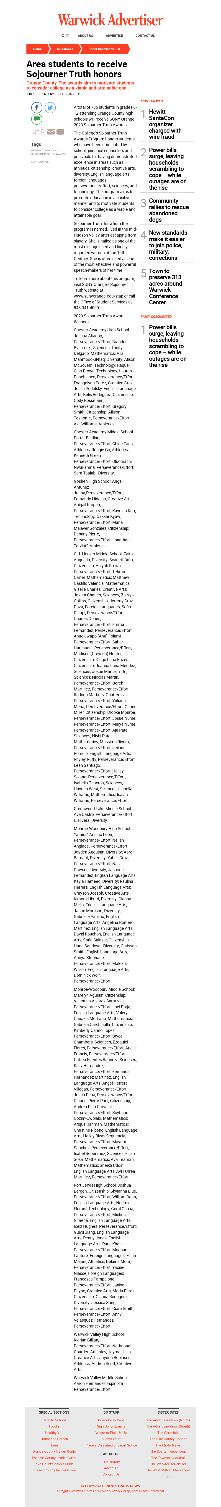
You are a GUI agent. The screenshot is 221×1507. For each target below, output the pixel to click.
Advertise (114, 35)
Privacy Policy (120, 1491)
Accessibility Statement (148, 1491)
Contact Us (145, 35)
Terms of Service (96, 1491)
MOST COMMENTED (156, 316)
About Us (85, 35)
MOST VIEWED (151, 101)
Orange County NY (40, 94)
